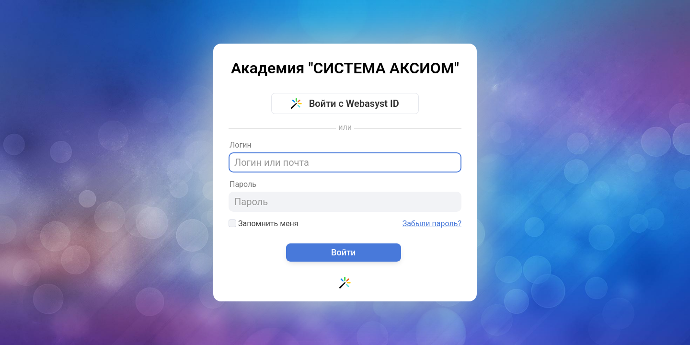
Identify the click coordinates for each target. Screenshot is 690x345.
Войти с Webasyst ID (345, 103)
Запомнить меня (264, 223)
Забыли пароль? (431, 223)
